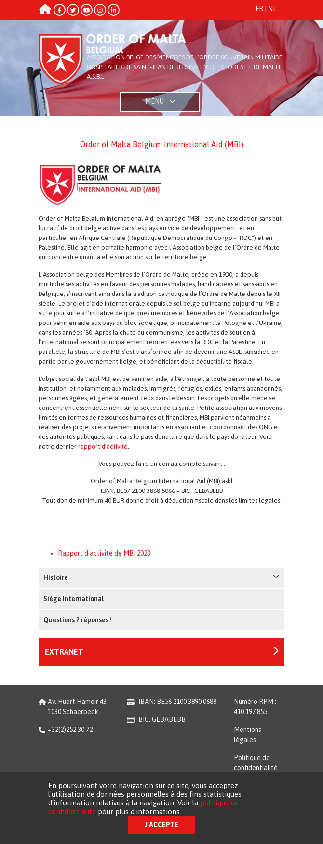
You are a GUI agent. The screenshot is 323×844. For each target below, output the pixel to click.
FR (259, 9)
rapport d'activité (103, 446)
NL (272, 9)
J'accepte (161, 825)
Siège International (73, 599)
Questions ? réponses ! (77, 620)
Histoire (161, 577)
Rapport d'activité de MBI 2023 (104, 553)
